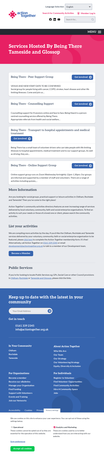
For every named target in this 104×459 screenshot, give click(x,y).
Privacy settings (52, 410)
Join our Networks (18, 400)
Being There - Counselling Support (32, 103)
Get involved (81, 77)
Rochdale (23, 278)
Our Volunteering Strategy (66, 362)
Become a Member (21, 253)
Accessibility (14, 410)
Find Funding (15, 389)
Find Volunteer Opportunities (68, 381)
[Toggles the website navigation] (94, 32)
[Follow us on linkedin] (54, 19)
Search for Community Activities (58, 13)
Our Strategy (60, 358)
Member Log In (88, 13)
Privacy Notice (43, 410)
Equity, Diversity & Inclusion (67, 366)
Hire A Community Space (66, 389)
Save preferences (17, 441)
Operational (18, 427)
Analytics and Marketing (66, 427)
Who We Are (60, 351)
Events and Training (18, 396)
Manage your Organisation (21, 385)
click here (28, 239)
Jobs (56, 393)
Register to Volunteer (64, 377)
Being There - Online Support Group (33, 165)
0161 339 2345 (50, 242)
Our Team (58, 354)
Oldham (14, 278)
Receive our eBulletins (19, 381)
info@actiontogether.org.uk (31, 329)
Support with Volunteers (20, 393)
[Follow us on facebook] (50, 19)
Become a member (18, 377)
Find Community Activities (66, 385)
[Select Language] (78, 7)
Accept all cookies (22, 448)
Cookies (28, 410)
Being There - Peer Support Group (32, 77)
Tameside (13, 358)
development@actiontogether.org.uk (26, 246)
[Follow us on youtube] (59, 19)
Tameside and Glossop (41, 278)
